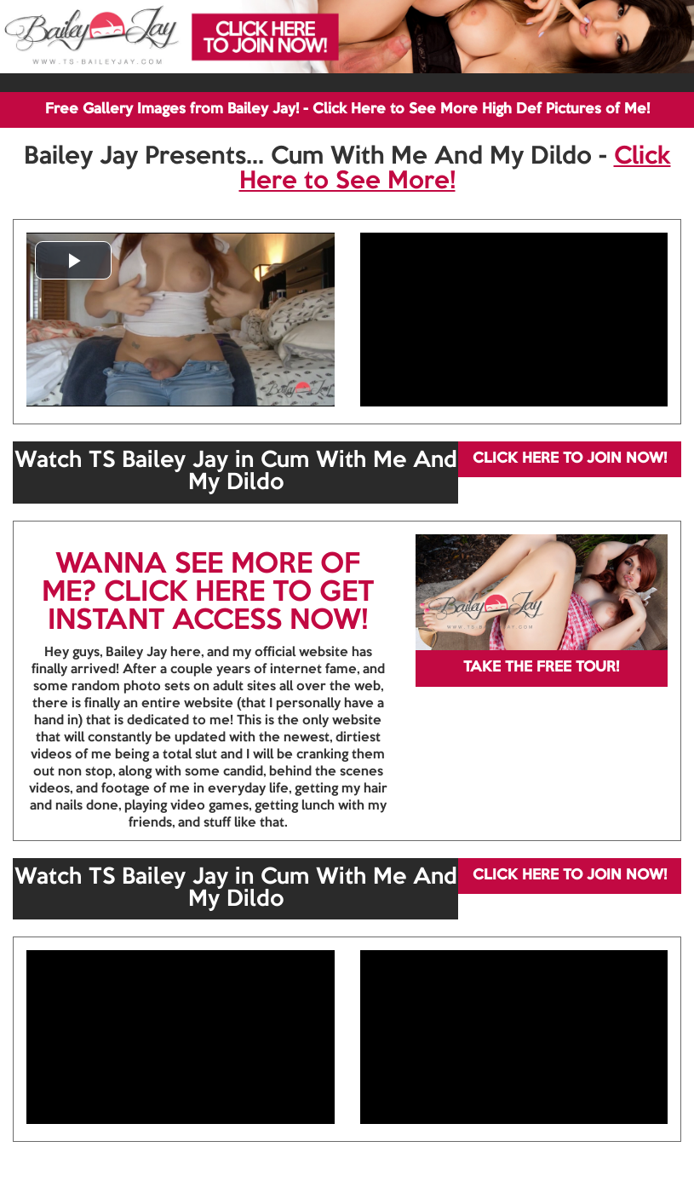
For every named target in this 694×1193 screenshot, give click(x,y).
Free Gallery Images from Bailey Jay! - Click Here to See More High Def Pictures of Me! (347, 109)
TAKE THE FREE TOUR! (541, 667)
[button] (73, 260)
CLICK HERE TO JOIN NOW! (570, 458)
